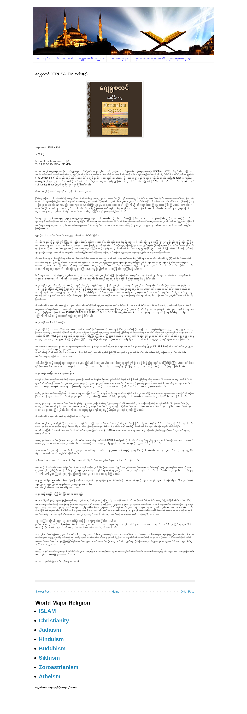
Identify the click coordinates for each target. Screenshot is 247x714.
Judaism (50, 630)
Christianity (54, 620)
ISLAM (47, 611)
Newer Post (43, 591)
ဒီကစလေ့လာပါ (65, 58)
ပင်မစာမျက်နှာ (43, 58)
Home (115, 591)
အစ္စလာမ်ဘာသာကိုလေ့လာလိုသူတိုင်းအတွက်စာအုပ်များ (163, 58)
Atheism (49, 676)
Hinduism (51, 639)
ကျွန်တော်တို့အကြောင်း (91, 58)
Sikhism (49, 658)
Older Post (187, 591)
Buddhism (52, 648)
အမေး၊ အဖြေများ (119, 58)
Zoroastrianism (58, 667)
